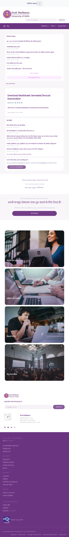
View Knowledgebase (16, 167)
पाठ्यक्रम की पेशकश (8, 464)
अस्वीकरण (5, 507)
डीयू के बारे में (6, 458)
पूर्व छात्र (5, 467)
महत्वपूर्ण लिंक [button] (63, 26)
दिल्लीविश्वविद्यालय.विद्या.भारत (10, 445)
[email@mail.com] (28, 406)
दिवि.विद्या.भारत (7, 448)
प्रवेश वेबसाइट (34, 213)
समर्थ (4, 440)
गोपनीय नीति (6, 504)
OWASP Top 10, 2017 (13, 519)
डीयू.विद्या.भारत (6, 450)
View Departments (34, 77)
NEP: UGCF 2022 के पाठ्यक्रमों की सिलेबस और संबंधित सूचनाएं (24, 41)
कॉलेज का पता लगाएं (8, 492)
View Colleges (34, 73)
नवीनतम (39, 188)
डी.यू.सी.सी (5, 510)
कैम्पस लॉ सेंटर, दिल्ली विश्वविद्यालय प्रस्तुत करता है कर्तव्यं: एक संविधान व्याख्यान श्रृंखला (30, 52)
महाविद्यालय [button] (45, 26)
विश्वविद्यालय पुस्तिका (8, 461)
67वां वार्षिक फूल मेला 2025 (14, 63)
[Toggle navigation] (39, 3)
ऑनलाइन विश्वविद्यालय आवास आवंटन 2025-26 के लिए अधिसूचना (25, 149)
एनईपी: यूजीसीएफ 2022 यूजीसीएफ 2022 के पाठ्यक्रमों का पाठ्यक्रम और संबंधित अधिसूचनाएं (31, 144)
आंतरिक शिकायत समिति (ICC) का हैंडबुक (18, 58)
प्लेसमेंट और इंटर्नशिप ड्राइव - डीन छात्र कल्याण (19, 69)
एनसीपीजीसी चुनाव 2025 (13, 47)
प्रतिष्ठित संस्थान (32, 3)
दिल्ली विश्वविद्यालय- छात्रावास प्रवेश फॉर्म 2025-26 (20, 131)
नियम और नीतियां (7, 484)
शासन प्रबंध (6, 475)
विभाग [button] (53, 26)
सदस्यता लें (59, 406)
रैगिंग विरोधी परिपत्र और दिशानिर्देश (16, 125)
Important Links (42, 180)
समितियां (5, 478)
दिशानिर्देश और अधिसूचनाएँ (10, 481)
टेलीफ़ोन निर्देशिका (8, 494)
